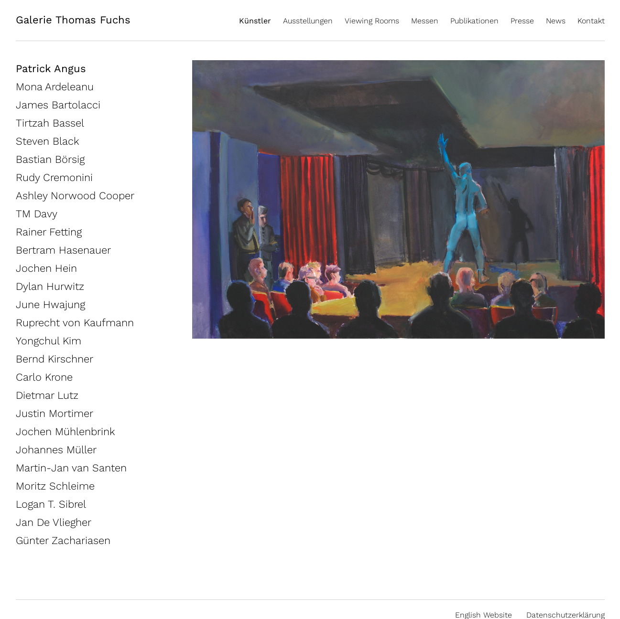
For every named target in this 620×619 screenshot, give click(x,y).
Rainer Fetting (49, 232)
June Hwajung (50, 304)
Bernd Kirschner (54, 359)
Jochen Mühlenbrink (65, 432)
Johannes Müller (56, 450)
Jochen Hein (46, 268)
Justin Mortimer (54, 413)
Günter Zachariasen (63, 540)
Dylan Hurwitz (50, 286)
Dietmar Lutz (47, 395)
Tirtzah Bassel (50, 123)
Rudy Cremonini (54, 177)
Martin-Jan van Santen (71, 468)
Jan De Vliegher (53, 522)
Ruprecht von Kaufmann (75, 323)
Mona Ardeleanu (55, 87)
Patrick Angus (51, 69)
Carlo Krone (44, 377)
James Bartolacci (58, 105)
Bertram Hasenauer (63, 250)
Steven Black (47, 141)
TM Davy (36, 214)
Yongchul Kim (48, 341)
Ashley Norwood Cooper (75, 196)
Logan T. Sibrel (51, 504)
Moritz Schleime (55, 486)
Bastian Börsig (50, 159)
